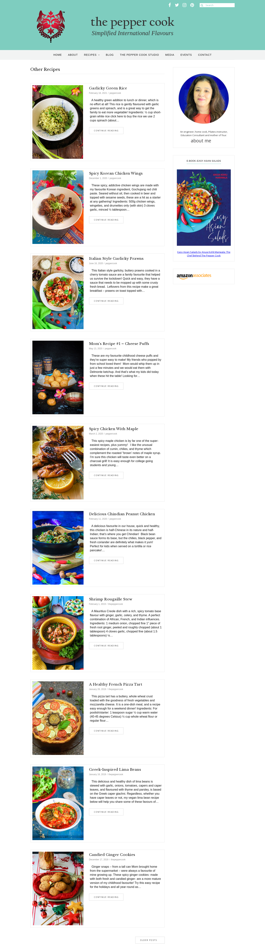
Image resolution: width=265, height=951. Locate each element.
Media (169, 54)
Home (57, 54)
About (73, 54)
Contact (205, 54)
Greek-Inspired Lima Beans (115, 769)
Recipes (90, 54)
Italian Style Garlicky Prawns (116, 258)
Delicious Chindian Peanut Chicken (122, 514)
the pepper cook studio (139, 54)
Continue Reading (106, 130)
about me (204, 140)
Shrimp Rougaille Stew (110, 599)
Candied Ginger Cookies (112, 855)
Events (186, 54)
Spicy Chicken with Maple (113, 429)
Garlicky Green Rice (108, 88)
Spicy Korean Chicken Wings (116, 173)
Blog (110, 54)
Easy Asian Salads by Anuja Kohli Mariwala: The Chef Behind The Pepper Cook (203, 253)
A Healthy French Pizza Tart (115, 684)
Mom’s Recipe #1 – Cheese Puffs (119, 344)
